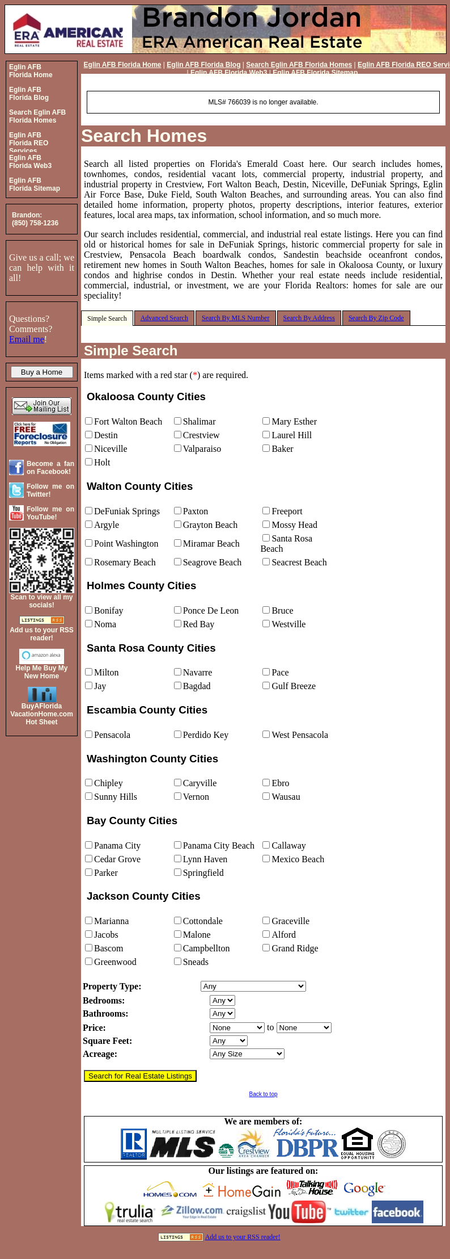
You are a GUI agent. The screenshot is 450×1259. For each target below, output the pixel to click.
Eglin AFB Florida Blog (203, 65)
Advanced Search (164, 318)
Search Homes (144, 135)
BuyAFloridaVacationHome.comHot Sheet (41, 714)
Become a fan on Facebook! (50, 468)
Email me (26, 339)
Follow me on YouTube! (50, 513)
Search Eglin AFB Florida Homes (299, 65)
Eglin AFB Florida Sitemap (315, 73)
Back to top (263, 1094)
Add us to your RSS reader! (243, 1237)
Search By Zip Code (376, 318)
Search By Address (309, 318)
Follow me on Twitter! (50, 490)
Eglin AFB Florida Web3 (228, 73)
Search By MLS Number (236, 318)
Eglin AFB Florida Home (123, 65)
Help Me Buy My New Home (41, 672)
